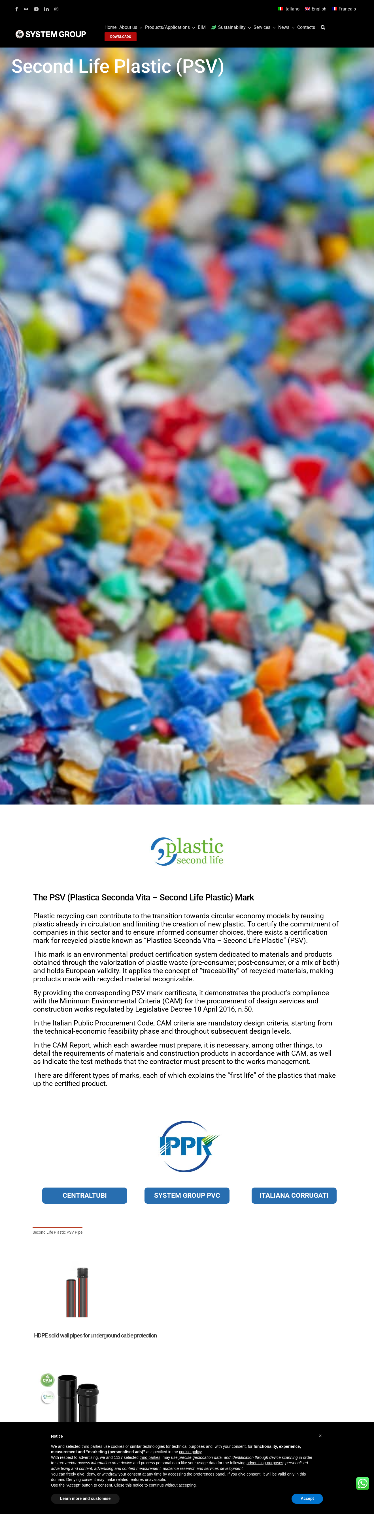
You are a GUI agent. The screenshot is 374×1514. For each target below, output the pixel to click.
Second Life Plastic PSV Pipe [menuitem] (57, 1232)
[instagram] (56, 9)
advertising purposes (264, 1463)
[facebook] (16, 9)
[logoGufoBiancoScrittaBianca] (50, 31)
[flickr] (26, 9)
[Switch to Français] (344, 9)
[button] (320, 1435)
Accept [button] (307, 1498)
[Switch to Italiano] (288, 9)
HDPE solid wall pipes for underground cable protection (95, 1335)
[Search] (324, 27)
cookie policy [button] (190, 1452)
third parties (150, 1457)
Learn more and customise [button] (85, 1498)
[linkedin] (46, 9)
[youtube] (36, 9)
